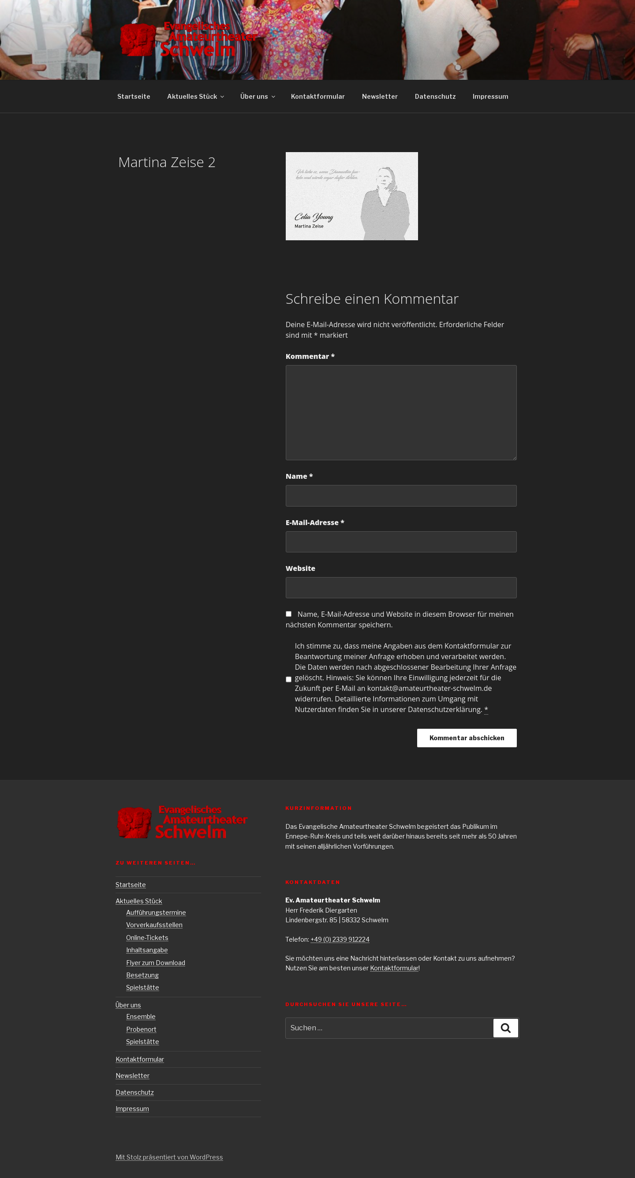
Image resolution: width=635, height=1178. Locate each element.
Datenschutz (435, 96)
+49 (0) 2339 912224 (340, 939)
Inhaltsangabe (147, 950)
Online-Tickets (147, 937)
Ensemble (141, 1016)
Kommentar (310, 356)
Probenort (141, 1029)
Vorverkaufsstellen (154, 924)
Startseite (133, 96)
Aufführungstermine (156, 912)
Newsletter (380, 96)
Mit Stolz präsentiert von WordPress (169, 1157)
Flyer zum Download (155, 962)
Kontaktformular (318, 96)
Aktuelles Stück (196, 96)
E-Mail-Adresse (315, 522)
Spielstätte (142, 987)
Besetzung (142, 975)
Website (301, 568)
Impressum (490, 96)
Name (299, 476)
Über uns (258, 96)
